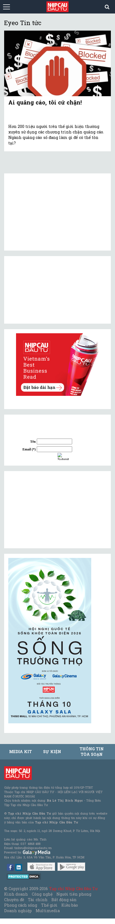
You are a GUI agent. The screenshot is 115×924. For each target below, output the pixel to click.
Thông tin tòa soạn (92, 751)
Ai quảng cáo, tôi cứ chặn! (45, 102)
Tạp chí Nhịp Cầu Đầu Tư (73, 888)
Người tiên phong (73, 894)
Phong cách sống (20, 905)
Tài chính (37, 899)
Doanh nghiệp (18, 910)
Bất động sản (64, 899)
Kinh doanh (16, 894)
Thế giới (49, 905)
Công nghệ (42, 894)
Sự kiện (52, 751)
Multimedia (48, 910)
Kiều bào (69, 905)
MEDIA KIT (20, 751)
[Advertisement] (49, 509)
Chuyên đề (14, 899)
